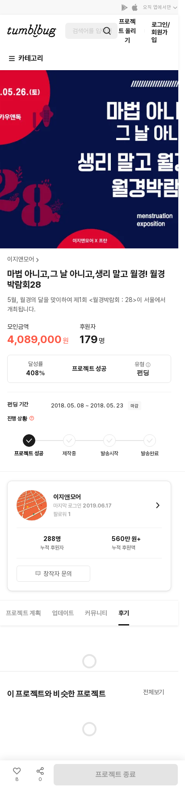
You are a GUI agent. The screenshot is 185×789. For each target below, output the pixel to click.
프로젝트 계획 (23, 613)
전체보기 (153, 692)
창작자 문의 (53, 573)
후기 (123, 613)
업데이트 (63, 613)
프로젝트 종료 (116, 774)
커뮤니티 (96, 613)
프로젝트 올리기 (127, 31)
